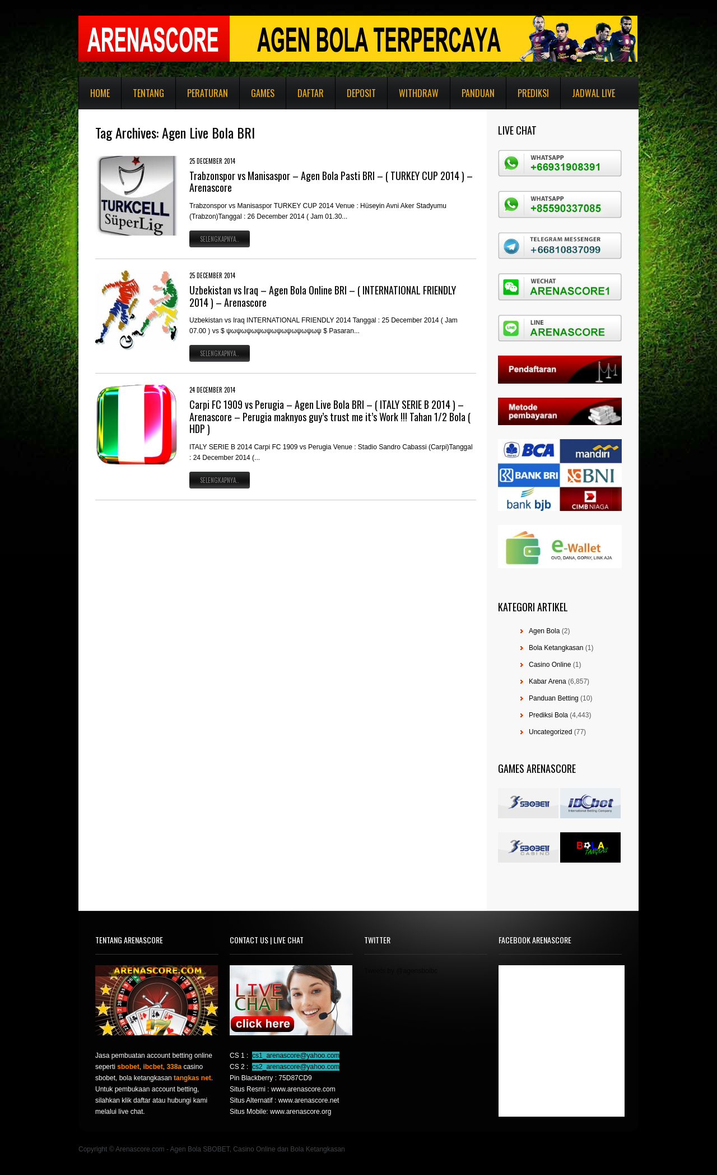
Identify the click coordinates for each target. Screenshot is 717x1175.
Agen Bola (544, 631)
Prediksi (533, 93)
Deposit (361, 93)
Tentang (148, 93)
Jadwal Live (593, 93)
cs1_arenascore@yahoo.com (295, 1055)
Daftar (310, 93)
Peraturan (207, 93)
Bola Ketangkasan (556, 648)
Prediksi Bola (548, 715)
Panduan (478, 93)
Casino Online (550, 665)
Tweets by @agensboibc (400, 971)
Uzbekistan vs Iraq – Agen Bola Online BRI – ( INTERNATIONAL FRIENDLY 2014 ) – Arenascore (322, 296)
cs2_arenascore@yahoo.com (295, 1067)
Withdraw (419, 93)
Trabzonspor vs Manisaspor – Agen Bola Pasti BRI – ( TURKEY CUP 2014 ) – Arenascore (331, 181)
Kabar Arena (547, 681)
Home (100, 93)
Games (262, 93)
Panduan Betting (554, 698)
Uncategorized (550, 732)
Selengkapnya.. (219, 238)
